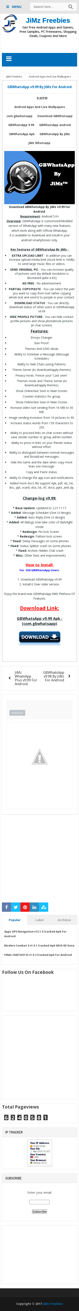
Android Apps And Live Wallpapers (39, 107)
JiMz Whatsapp (39, 143)
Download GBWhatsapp (54, 116)
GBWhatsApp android (55, 125)
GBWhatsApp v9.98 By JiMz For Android (53, 676)
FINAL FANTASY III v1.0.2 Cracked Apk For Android (38, 955)
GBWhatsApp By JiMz (55, 134)
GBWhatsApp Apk (22, 134)
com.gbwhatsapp (19, 116)
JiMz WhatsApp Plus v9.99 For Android (26, 678)
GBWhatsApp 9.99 (21, 125)
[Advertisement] (40, 45)
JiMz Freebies (48, 20)
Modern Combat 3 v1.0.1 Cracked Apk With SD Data (39, 945)
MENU (16, 6)
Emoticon (17, 713)
